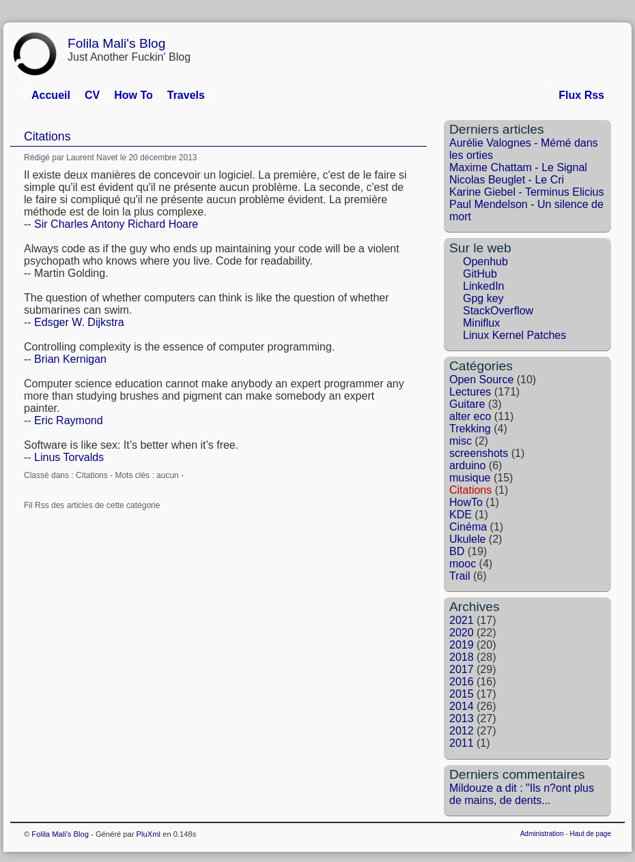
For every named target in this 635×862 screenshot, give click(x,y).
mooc (462, 563)
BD (456, 551)
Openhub (485, 261)
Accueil (50, 95)
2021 (461, 620)
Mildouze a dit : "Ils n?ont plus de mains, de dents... (521, 794)
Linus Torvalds (69, 457)
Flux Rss (581, 95)
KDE (460, 514)
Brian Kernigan (70, 359)
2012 (461, 731)
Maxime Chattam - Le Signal (518, 167)
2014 (461, 706)
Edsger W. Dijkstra (79, 322)
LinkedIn (484, 286)
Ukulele (467, 539)
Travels (186, 95)
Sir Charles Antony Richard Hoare (116, 224)
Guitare (467, 404)
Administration (542, 833)
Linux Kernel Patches (514, 335)
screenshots (478, 453)
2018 (461, 657)
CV (92, 95)
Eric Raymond (68, 420)
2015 (461, 694)
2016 (461, 681)
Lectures (470, 392)
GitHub (480, 274)
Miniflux (481, 323)
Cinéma (468, 527)
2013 (461, 718)
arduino (467, 465)
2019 (461, 645)
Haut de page (590, 833)
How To (133, 95)
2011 (461, 743)
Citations (47, 136)
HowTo (466, 502)
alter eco (470, 416)
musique (469, 478)
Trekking (470, 428)
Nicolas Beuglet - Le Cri (506, 179)
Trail (459, 576)
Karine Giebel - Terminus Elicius (526, 192)
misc (460, 441)
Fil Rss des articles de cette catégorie (92, 505)
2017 (461, 669)
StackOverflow (498, 310)
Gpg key (483, 298)
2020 (461, 632)
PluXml (148, 834)
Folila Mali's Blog (116, 43)
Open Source (481, 379)
